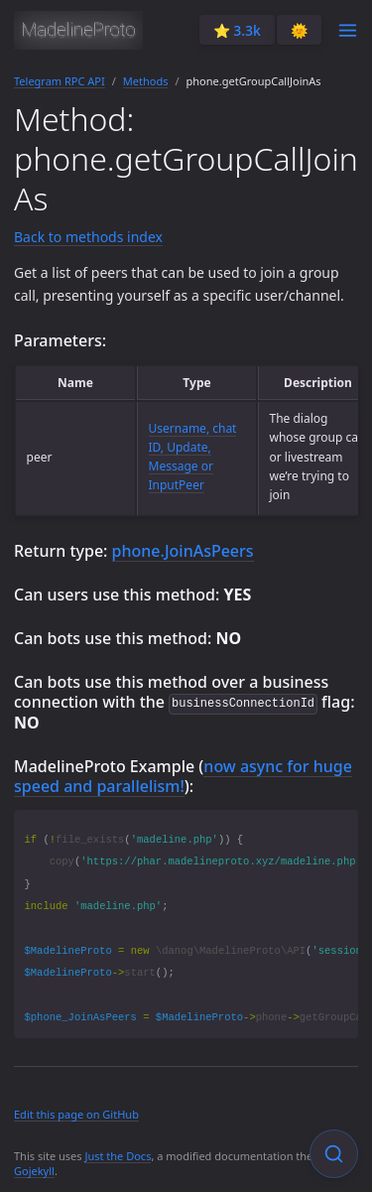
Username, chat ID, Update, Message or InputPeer (193, 457)
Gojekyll (34, 1169)
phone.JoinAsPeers (183, 551)
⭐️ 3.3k (237, 30)
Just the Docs (117, 1154)
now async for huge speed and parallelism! (183, 775)
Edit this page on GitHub (76, 1113)
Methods (146, 80)
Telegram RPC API (59, 80)
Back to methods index (88, 236)
